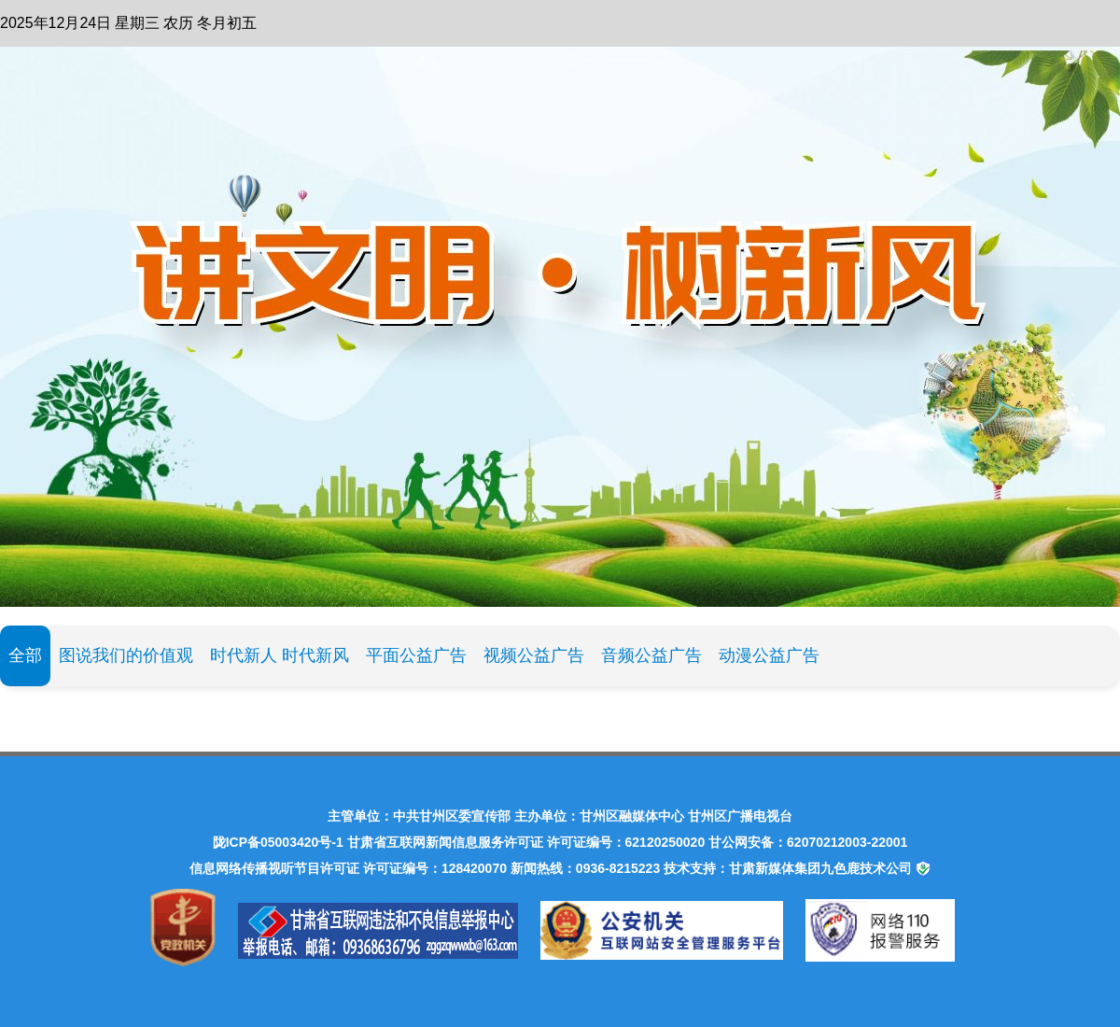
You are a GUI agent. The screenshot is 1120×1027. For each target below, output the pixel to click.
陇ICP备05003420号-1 (278, 842)
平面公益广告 (416, 655)
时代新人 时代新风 (279, 655)
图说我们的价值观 (126, 655)
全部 (25, 655)
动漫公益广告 (769, 655)
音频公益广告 (651, 655)
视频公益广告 (533, 655)
